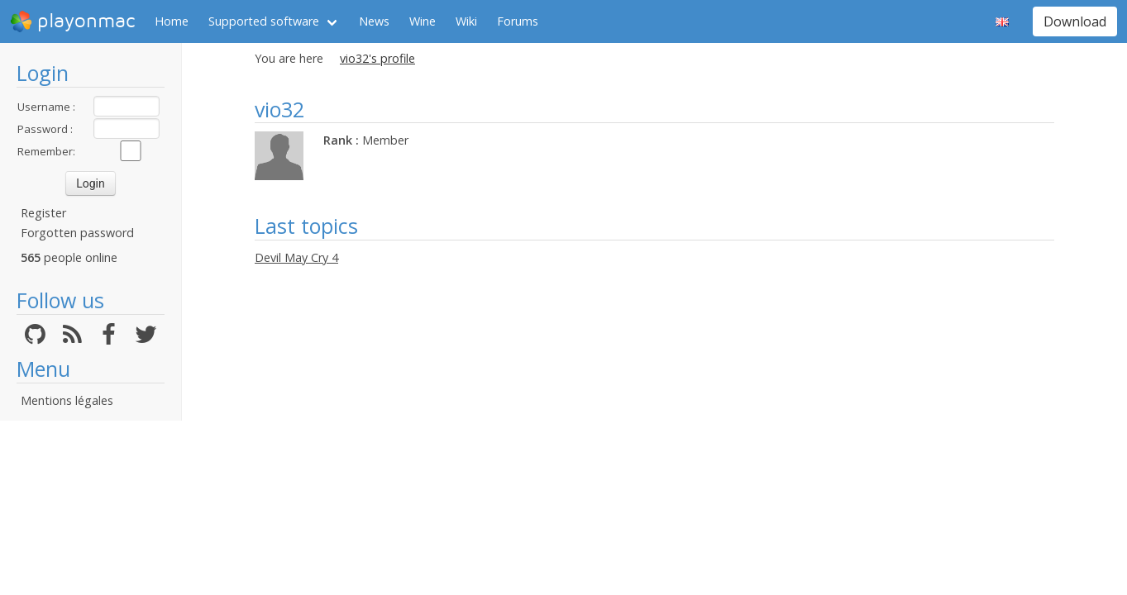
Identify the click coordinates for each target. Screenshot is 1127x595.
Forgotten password (77, 232)
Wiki (466, 21)
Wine (422, 21)
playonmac (72, 21)
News (374, 21)
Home (172, 21)
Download (1074, 21)
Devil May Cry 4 (296, 257)
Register (43, 213)
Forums (517, 21)
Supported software (263, 21)
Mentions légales (67, 400)
